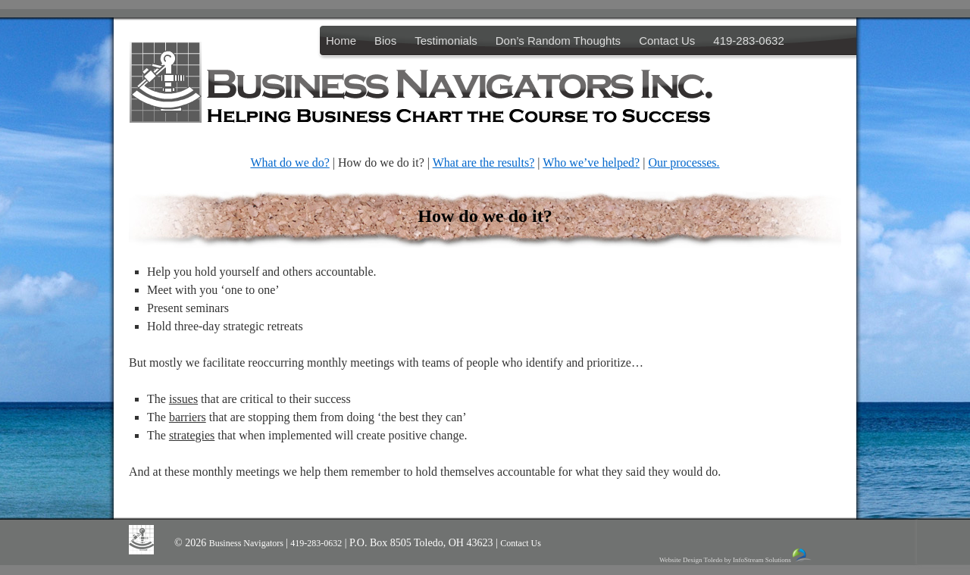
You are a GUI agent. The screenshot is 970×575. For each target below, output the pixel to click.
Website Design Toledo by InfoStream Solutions (736, 556)
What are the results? (484, 162)
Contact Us (667, 40)
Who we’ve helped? (591, 162)
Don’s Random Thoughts (558, 40)
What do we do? (289, 162)
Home (341, 40)
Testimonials (446, 40)
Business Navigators (247, 543)
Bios (385, 40)
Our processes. (683, 162)
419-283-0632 (748, 40)
